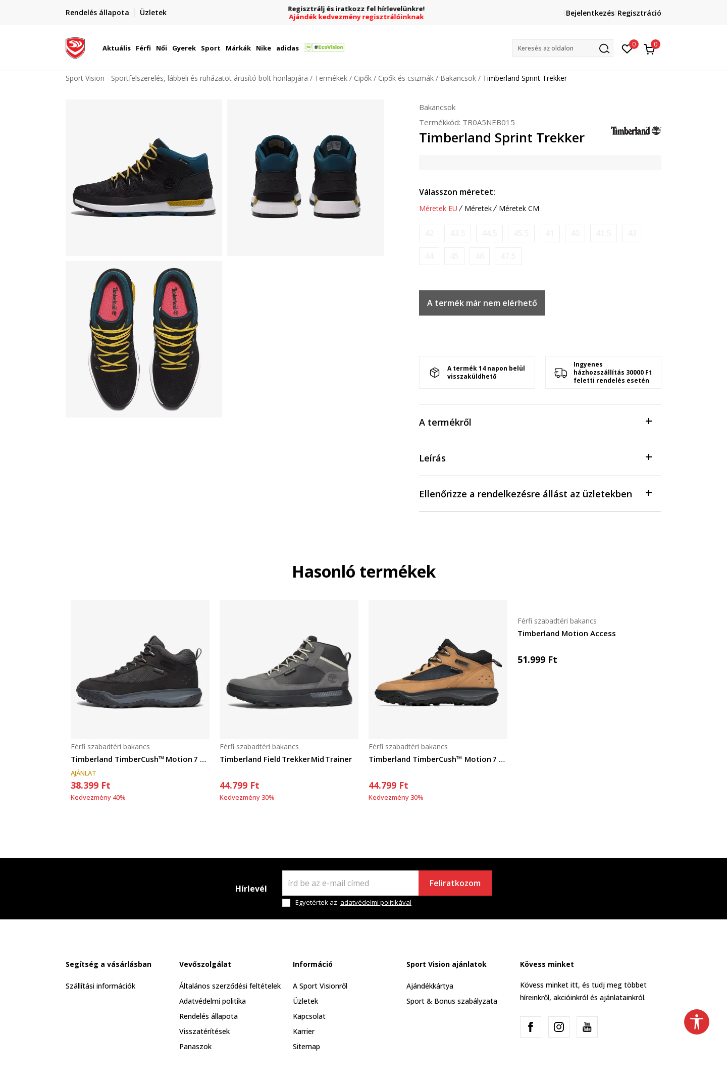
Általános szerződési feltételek (230, 986)
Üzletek (305, 1001)
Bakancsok (458, 78)
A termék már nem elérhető (482, 302)
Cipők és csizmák (406, 78)
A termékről (535, 421)
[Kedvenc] (627, 48)
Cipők (363, 78)
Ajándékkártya (429, 986)
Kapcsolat (309, 1016)
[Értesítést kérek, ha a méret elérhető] (429, 233)
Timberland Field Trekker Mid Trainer (286, 759)
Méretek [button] (478, 208)
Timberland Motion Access (566, 633)
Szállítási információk (100, 986)
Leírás (535, 457)
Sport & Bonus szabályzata (451, 1001)
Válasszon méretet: (457, 191)
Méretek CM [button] (519, 208)
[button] (562, 48)
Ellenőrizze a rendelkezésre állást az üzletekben (535, 493)
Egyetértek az (353, 902)
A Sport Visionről (320, 986)
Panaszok (195, 1046)
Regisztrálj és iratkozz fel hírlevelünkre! (363, 9)
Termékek (331, 78)
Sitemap (306, 1046)
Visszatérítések (204, 1031)
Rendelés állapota (208, 1016)
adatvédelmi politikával (375, 902)
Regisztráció (639, 13)
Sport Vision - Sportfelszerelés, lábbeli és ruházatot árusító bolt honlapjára (187, 78)
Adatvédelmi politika (212, 1001)
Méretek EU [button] (438, 208)
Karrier (304, 1031)
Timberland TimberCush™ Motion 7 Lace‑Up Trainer (140, 759)
